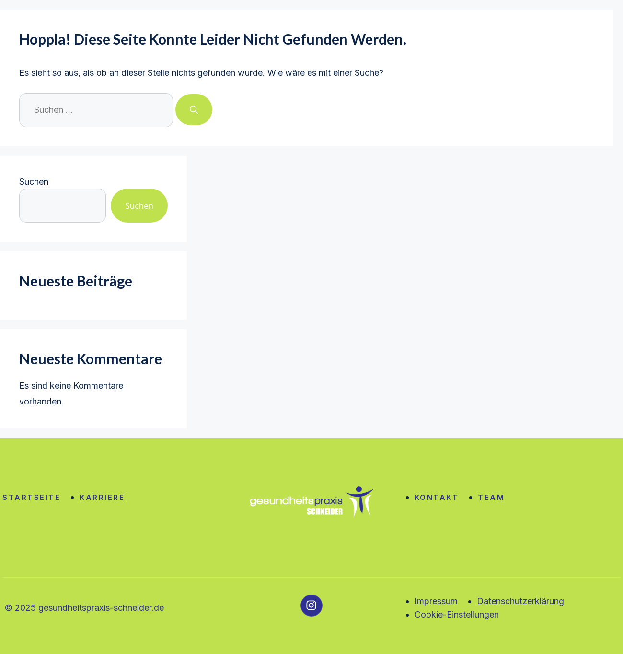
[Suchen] (193, 110)
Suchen (33, 182)
